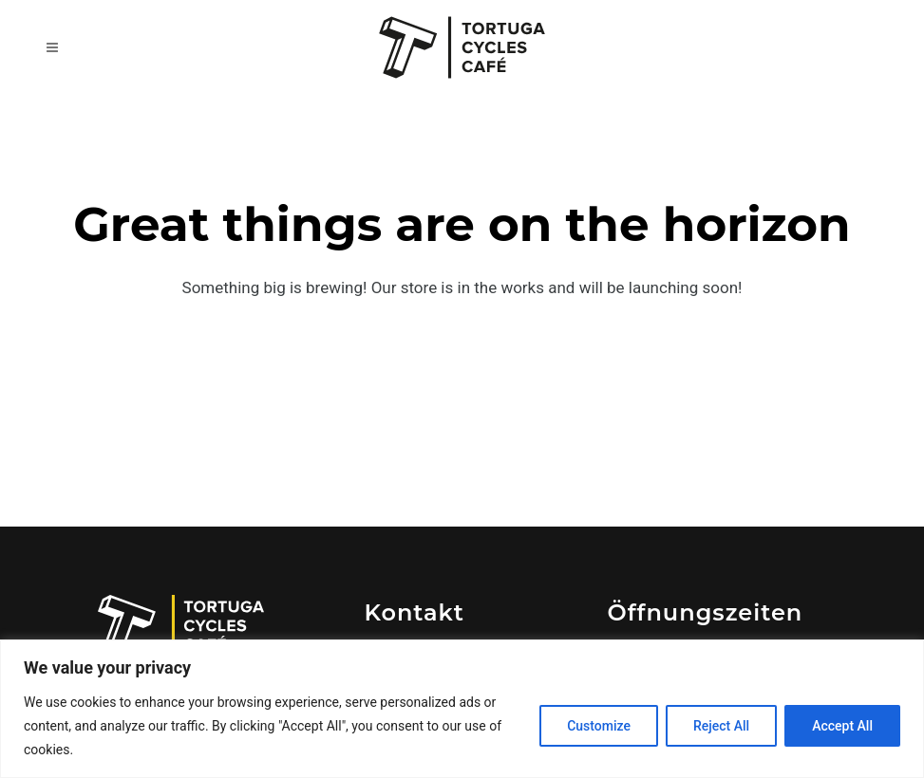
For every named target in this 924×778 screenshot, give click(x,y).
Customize (599, 725)
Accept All (842, 725)
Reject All (721, 725)
